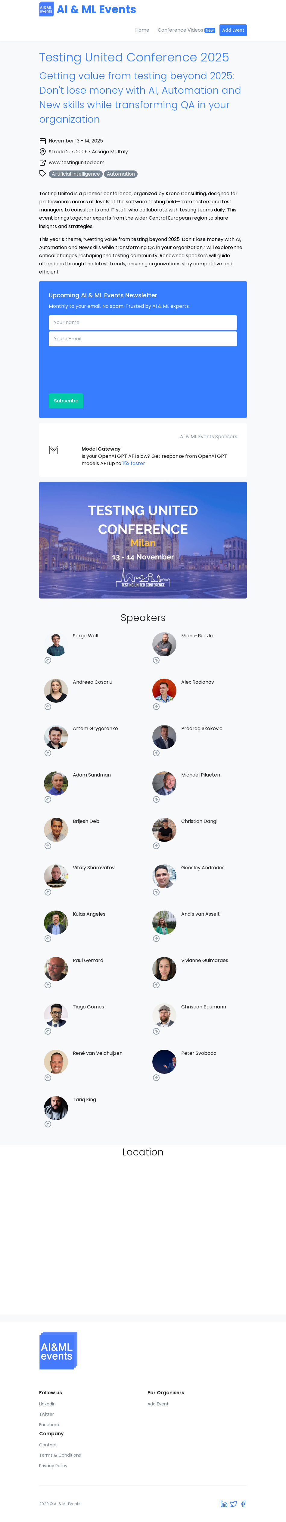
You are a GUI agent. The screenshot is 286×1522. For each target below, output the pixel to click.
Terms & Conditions (60, 1455)
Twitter (46, 1414)
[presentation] (73, 369)
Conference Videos (186, 30)
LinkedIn (47, 1404)
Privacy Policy (53, 1466)
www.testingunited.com (76, 162)
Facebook (49, 1425)
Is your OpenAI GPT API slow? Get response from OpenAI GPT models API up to (154, 456)
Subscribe (66, 400)
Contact (48, 1445)
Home (142, 30)
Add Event (233, 30)
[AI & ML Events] (143, 1350)
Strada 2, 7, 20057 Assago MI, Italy (88, 151)
